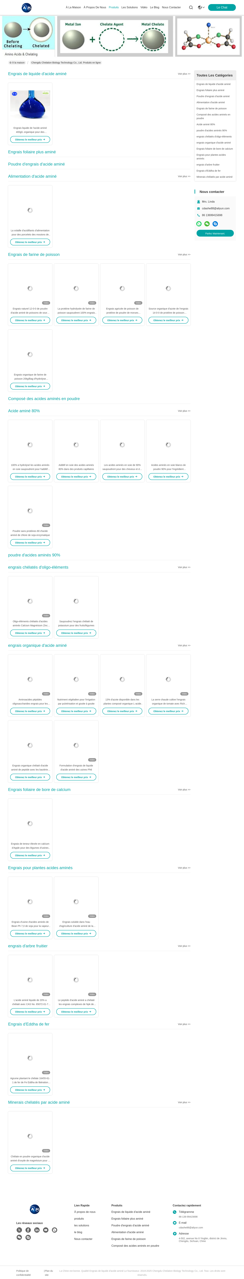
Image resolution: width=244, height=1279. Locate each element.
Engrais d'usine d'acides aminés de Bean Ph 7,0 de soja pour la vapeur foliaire (30, 926)
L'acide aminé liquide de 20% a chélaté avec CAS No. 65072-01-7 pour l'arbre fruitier (30, 1004)
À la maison (73, 7)
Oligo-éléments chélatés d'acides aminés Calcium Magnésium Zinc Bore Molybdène (30, 625)
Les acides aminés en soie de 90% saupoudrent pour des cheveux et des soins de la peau (122, 469)
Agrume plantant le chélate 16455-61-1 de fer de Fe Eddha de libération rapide (30, 1082)
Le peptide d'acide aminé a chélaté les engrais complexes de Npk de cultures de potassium (76, 1004)
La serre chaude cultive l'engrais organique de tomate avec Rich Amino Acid (168, 703)
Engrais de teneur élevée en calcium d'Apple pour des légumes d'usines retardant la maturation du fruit (30, 847)
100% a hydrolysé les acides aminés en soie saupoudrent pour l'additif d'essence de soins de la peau (30, 469)
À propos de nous (95, 7)
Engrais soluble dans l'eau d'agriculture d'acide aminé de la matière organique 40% (76, 926)
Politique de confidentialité (23, 1273)
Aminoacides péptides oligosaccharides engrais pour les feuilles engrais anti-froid (30, 703)
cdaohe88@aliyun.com (216, 208)
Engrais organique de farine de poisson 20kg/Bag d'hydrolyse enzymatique (30, 378)
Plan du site (49, 1273)
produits (114, 7)
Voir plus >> (184, 73)
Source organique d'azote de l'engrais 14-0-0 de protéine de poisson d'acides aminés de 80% (168, 312)
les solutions (129, 7)
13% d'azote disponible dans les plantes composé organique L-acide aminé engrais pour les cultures (122, 703)
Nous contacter (83, 1239)
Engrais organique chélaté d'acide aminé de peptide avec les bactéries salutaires (30, 769)
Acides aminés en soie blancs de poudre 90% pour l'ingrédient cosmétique (168, 469)
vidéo (143, 7)
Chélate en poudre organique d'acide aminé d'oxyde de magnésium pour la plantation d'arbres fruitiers (30, 1160)
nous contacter (171, 7)
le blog (154, 7)
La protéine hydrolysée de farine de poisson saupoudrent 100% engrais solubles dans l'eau (76, 312)
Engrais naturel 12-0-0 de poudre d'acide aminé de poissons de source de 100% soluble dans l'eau (30, 312)
